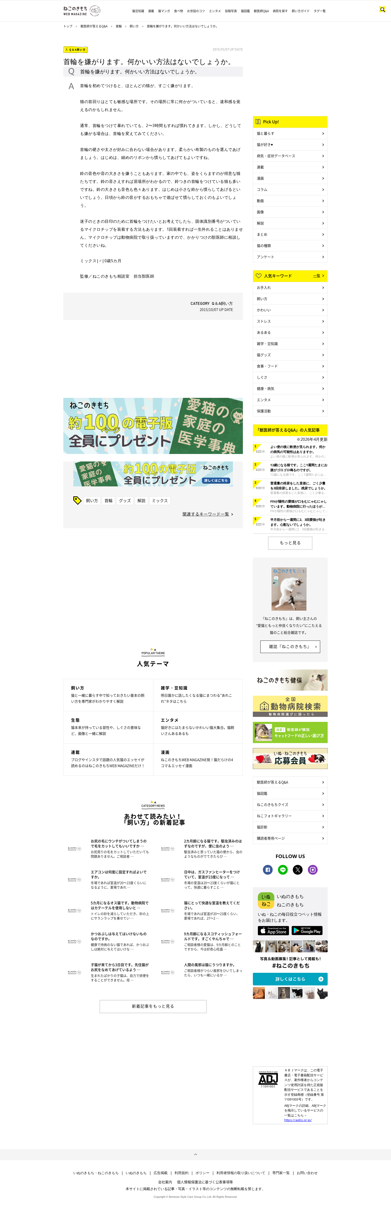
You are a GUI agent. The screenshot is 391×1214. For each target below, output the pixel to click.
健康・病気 (265, 388)
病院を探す (280, 10)
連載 (151, 10)
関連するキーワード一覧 (206, 514)
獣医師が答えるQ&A (94, 26)
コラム (262, 189)
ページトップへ (195, 1154)
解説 (141, 500)
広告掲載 (161, 1173)
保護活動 (264, 410)
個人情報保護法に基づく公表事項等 (205, 1182)
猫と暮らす (265, 133)
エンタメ (215, 10)
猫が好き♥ (265, 144)
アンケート (265, 256)
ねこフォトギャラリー (274, 815)
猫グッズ (264, 354)
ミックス (160, 500)
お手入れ (264, 287)
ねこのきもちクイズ (272, 804)
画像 (260, 211)
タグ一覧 (320, 10)
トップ (67, 26)
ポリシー (202, 1173)
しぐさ (262, 377)
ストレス (264, 321)
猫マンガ (164, 10)
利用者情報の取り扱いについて (240, 1173)
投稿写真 (231, 10)
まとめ (262, 234)
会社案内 (165, 1182)
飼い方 (134, 26)
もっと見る (290, 543)
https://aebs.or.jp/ (298, 1120)
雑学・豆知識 (267, 343)
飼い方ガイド (301, 10)
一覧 (316, 275)
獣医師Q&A (261, 10)
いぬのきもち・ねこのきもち (96, 1173)
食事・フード (267, 365)
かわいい (264, 309)
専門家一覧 (281, 1173)
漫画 (260, 178)
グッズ (125, 500)
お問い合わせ (307, 1173)
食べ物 (178, 10)
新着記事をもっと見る (153, 1006)
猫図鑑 (245, 10)
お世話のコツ (196, 10)
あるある (264, 332)
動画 (260, 200)
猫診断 (262, 826)
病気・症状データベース (276, 155)
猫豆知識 (138, 10)
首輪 (119, 26)
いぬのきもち (136, 1173)
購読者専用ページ (271, 838)
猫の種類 (264, 245)
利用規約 (182, 1173)
